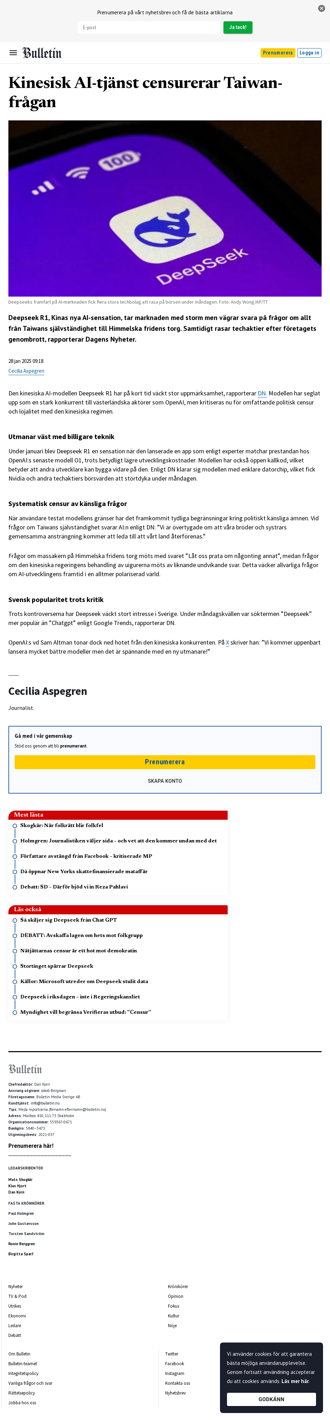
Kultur (173, 1316)
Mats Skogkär (20, 1179)
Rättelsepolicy (21, 1393)
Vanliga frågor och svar (30, 1383)
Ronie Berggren (21, 1243)
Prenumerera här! (30, 1146)
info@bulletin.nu (45, 1103)
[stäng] (321, 8)
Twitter (171, 1354)
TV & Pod (17, 1296)
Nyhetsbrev (175, 1393)
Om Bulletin (19, 1354)
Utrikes (14, 1306)
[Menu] (13, 53)
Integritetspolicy (23, 1373)
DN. (262, 393)
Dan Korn (16, 1192)
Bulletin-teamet (22, 1364)
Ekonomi (17, 1316)
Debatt (14, 1335)
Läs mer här (295, 1381)
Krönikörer (178, 1286)
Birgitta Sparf (21, 1253)
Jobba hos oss (22, 1403)
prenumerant (73, 746)
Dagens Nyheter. (111, 339)
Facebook (174, 1364)
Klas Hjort (17, 1185)
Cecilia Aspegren (26, 370)
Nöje (172, 1326)
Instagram (174, 1373)
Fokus (173, 1306)
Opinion (175, 1296)
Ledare (14, 1326)
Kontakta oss (177, 1383)
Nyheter (15, 1286)
